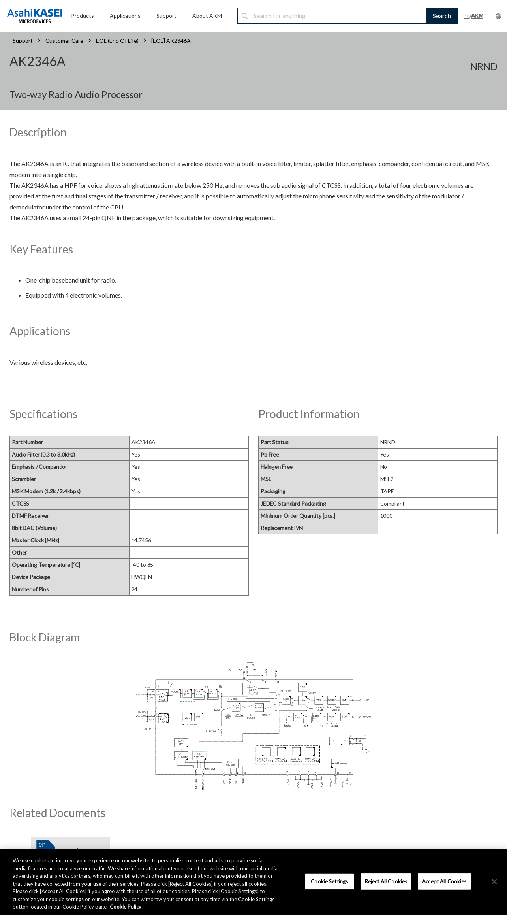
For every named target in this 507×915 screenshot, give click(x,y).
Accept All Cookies (444, 881)
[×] (494, 881)
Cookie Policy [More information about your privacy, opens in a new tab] (125, 907)
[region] (253, 882)
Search (442, 15)
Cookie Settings (329, 881)
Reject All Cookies (386, 881)
